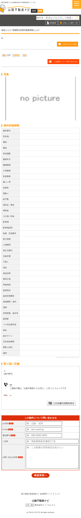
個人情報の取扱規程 (26, 494)
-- (11, 384)
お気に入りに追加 (70, 44)
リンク (60, 494)
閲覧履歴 (53, 23)
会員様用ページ (46, 494)
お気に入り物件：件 (70, 23)
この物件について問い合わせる (65, 61)
